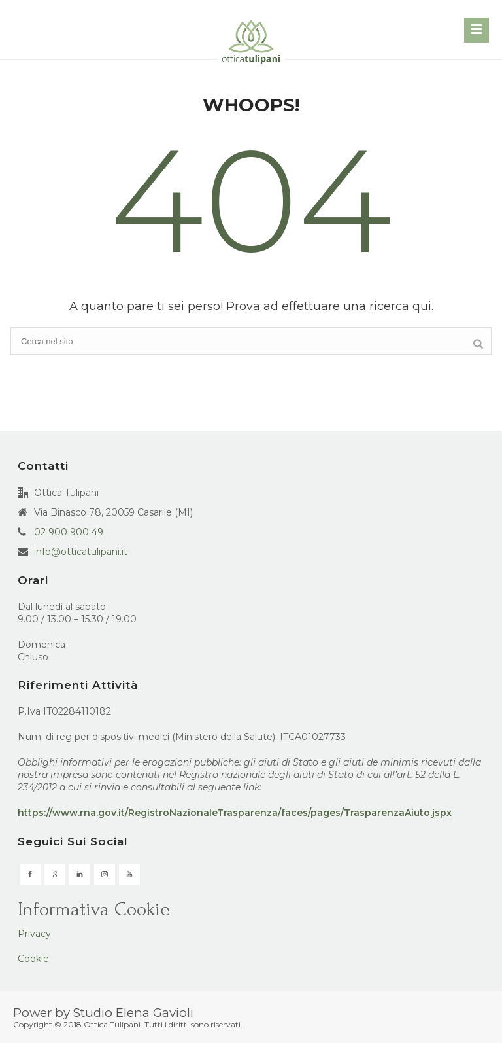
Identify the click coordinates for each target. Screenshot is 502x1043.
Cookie (33, 958)
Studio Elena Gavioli (133, 1012)
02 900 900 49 (68, 532)
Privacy (34, 934)
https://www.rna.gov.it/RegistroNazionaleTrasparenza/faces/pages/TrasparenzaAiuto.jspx (235, 813)
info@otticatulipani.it (80, 551)
